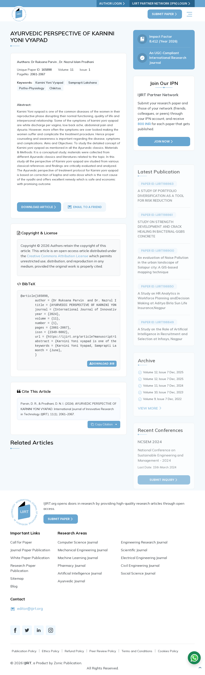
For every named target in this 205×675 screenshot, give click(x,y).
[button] (200, 668)
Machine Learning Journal (78, 558)
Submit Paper (165, 14)
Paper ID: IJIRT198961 (157, 224)
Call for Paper (21, 542)
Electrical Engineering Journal (144, 558)
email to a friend (85, 207)
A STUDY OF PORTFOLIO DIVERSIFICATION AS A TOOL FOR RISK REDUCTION (161, 204)
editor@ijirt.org (30, 608)
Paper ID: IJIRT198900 (157, 260)
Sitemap (17, 578)
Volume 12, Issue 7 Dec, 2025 (163, 381)
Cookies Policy (168, 651)
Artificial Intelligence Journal (80, 573)
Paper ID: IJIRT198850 (157, 295)
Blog (13, 586)
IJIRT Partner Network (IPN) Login (162, 3)
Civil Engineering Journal (140, 565)
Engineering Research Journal (144, 542)
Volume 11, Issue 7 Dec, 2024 (163, 394)
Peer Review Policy (102, 651)
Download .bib (101, 363)
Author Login (115, 3)
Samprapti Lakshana (82, 83)
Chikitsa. (55, 88)
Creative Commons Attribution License (58, 256)
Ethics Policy (50, 651)
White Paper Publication (29, 558)
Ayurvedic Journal (71, 581)
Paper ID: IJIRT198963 (157, 193)
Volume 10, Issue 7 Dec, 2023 (163, 401)
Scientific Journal (134, 550)
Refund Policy (74, 651)
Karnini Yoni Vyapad (49, 83)
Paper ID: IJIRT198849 (157, 331)
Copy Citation (104, 424)
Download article (39, 207)
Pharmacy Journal (71, 565)
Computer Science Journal (78, 542)
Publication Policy (24, 651)
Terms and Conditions (137, 651)
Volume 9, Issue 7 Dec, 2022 (162, 408)
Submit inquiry (164, 489)
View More (150, 417)
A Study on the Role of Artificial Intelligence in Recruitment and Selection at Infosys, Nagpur (163, 343)
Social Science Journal (138, 573)
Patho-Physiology (31, 88)
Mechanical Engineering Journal (83, 550)
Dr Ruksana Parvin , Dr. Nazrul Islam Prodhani (62, 62)
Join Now (164, 142)
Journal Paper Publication (30, 550)
